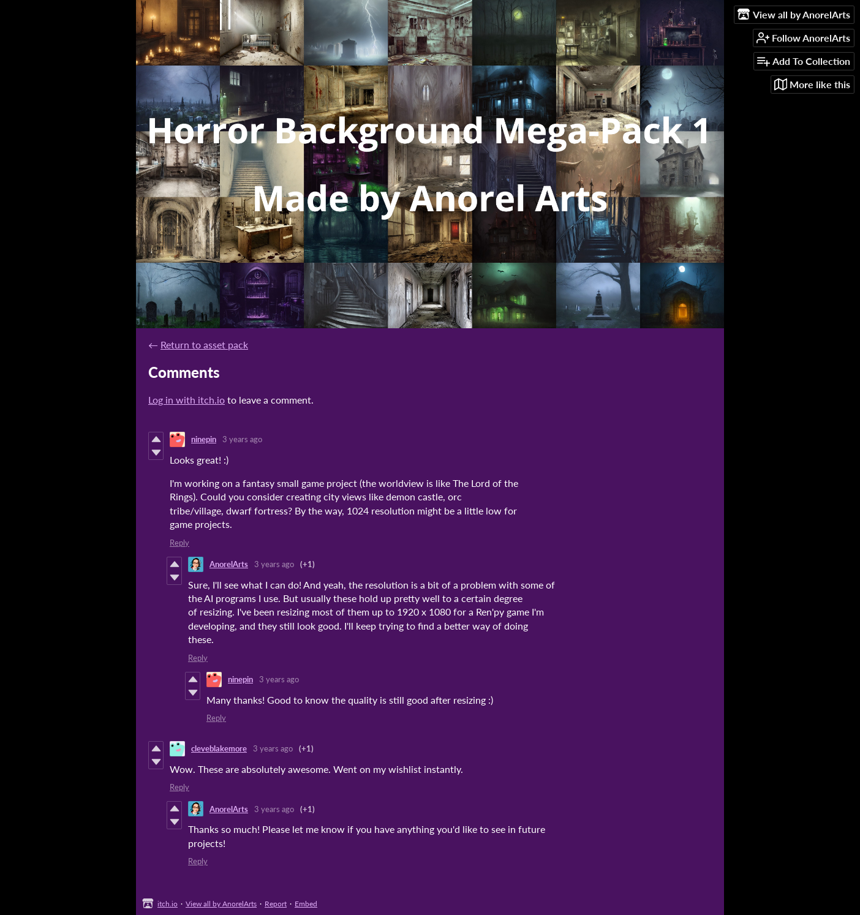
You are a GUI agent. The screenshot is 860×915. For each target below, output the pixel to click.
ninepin (203, 439)
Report (276, 903)
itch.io (167, 903)
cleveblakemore (219, 748)
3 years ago (242, 439)
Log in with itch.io (186, 399)
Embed (306, 903)
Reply (179, 543)
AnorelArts (228, 564)
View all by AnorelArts (221, 903)
